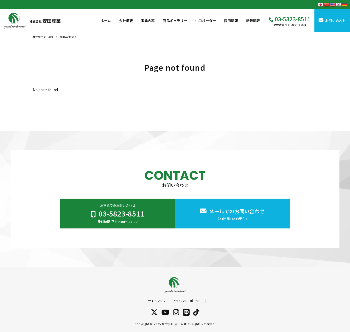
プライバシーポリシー (187, 301)
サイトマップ (157, 301)
